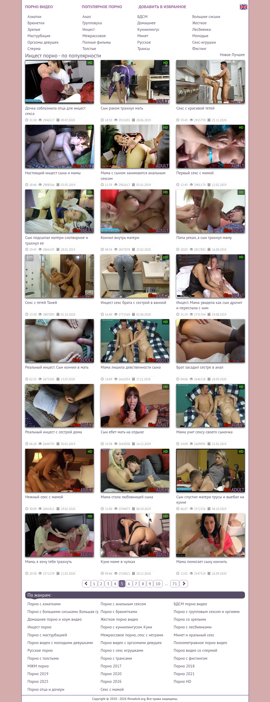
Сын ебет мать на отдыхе (122, 432)
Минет (142, 35)
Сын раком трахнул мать (122, 108)
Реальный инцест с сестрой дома (53, 432)
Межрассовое (94, 35)
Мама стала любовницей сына (127, 496)
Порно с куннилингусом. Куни (126, 627)
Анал (86, 16)
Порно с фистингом (190, 658)
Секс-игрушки (204, 42)
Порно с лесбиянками (193, 627)
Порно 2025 (38, 681)
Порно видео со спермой (195, 650)
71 (175, 583)
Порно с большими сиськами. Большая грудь (63, 611)
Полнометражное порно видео (200, 642)
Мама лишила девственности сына (131, 367)
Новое (225, 54)
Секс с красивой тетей (195, 108)
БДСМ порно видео (190, 603)
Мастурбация (39, 35)
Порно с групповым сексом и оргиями (207, 611)
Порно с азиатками (44, 603)
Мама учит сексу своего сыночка (204, 432)
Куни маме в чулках (118, 561)
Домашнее (146, 22)
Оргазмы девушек (43, 42)
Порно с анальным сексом (123, 603)
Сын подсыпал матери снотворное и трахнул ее (56, 240)
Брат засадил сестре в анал (199, 367)
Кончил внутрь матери (120, 237)
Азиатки (34, 16)
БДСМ (142, 16)
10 (158, 583)
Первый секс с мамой (195, 172)
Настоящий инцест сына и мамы (53, 172)
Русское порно (40, 650)
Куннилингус (148, 29)
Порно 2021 (184, 673)
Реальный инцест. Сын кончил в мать (57, 367)
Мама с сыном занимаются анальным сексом (133, 175)
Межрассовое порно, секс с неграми (132, 635)
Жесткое (199, 22)
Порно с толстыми (43, 658)
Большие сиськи (206, 16)
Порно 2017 (111, 666)
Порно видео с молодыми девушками (60, 642)
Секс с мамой (112, 689)
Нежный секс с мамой (44, 496)
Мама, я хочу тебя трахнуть (48, 561)
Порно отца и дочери (46, 689)
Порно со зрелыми (190, 619)
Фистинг (199, 48)
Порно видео (39, 6)
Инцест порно (39, 627)
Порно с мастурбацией (47, 635)
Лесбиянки (201, 29)
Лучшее (238, 54)
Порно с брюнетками (119, 611)
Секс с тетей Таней (41, 302)
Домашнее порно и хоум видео (55, 619)
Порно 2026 (111, 681)
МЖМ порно (38, 666)
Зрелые (34, 29)
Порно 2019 (38, 673)
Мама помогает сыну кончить (201, 561)
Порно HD (182, 681)
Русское (144, 42)
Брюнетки (36, 22)
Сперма (34, 48)
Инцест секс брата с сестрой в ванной (133, 302)
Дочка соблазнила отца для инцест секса (55, 111)
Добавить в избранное (162, 6)
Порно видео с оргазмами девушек (131, 642)
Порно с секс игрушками (122, 650)
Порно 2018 (184, 666)
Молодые (200, 35)
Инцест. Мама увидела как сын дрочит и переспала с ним (209, 305)
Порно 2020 (111, 673)
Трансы (143, 48)
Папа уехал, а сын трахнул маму (204, 237)
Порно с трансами (116, 658)
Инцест (88, 29)
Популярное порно (102, 6)
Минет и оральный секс (194, 635)
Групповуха (92, 22)
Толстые (89, 48)
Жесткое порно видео (119, 619)
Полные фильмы (96, 42)
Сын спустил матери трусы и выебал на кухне (210, 499)
